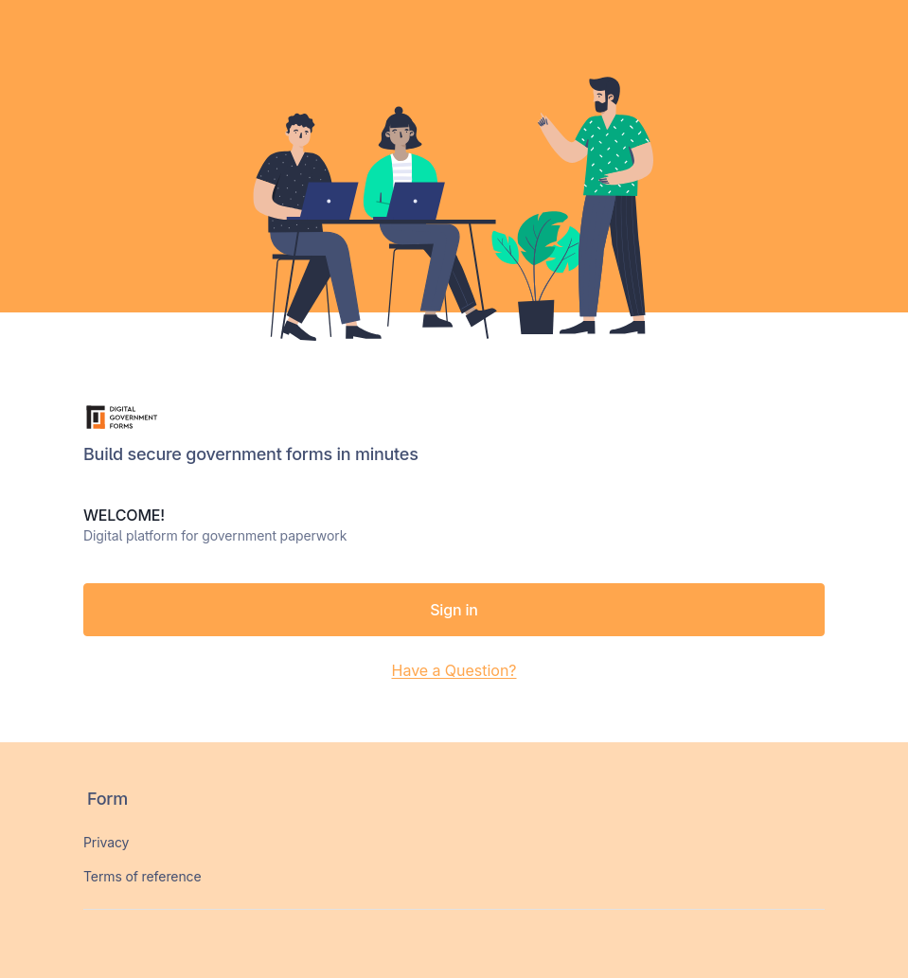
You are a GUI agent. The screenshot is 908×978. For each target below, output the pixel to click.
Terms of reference (142, 876)
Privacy (106, 842)
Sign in (454, 609)
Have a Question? (453, 670)
